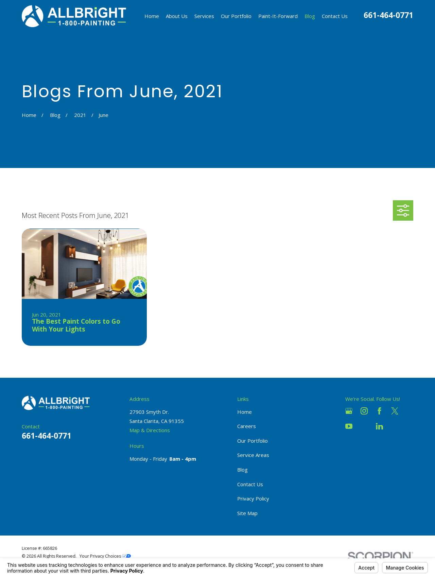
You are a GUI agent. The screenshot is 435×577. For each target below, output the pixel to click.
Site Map (247, 513)
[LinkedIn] (379, 426)
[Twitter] (394, 410)
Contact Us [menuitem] (335, 16)
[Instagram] (364, 410)
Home (244, 411)
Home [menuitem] (151, 16)
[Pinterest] (394, 426)
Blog (242, 469)
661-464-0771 (388, 15)
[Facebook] (379, 410)
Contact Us (250, 484)
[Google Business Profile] (348, 410)
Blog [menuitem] (309, 16)
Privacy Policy (253, 498)
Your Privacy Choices (105, 556)
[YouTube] (348, 426)
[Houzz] (364, 426)
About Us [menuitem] (177, 16)
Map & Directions (149, 430)
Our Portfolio (252, 440)
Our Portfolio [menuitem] (236, 16)
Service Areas (253, 455)
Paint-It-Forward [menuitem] (278, 16)
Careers (246, 426)
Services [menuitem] (204, 16)
